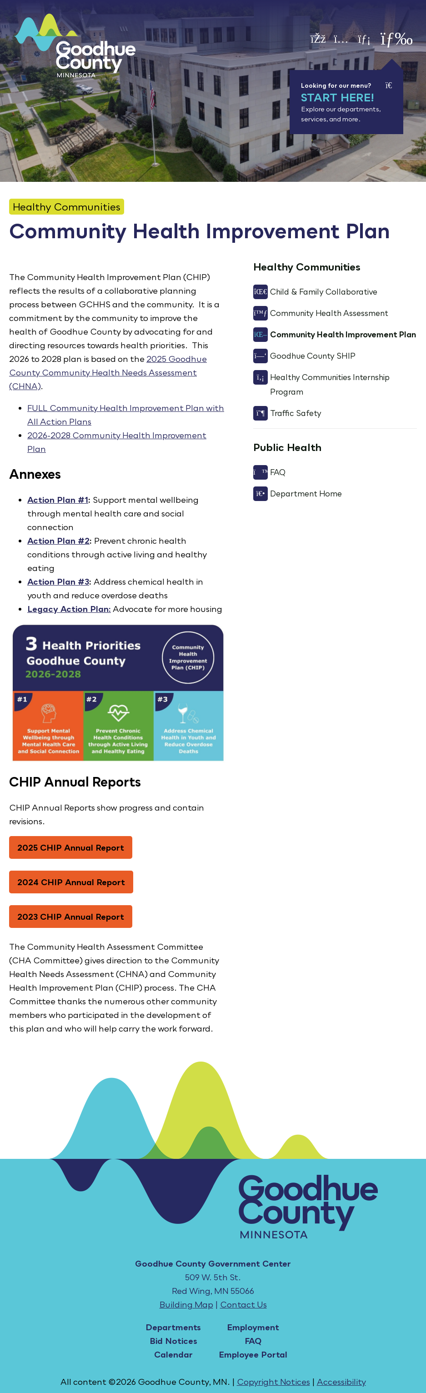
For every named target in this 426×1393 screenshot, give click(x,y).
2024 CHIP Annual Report (71, 882)
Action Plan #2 (58, 541)
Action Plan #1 (57, 500)
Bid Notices (173, 1341)
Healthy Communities (66, 206)
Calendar (173, 1354)
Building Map (186, 1304)
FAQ (253, 1341)
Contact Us (243, 1304)
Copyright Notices (273, 1382)
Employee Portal (253, 1354)
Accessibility (341, 1382)
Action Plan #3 (58, 581)
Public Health (287, 447)
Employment (253, 1327)
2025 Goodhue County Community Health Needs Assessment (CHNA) (108, 372)
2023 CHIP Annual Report (70, 917)
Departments (173, 1327)
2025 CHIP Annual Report (70, 847)
